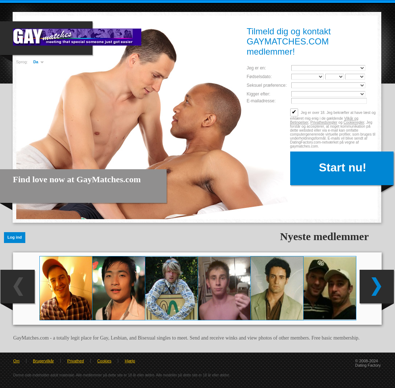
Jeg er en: (256, 68)
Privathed (75, 361)
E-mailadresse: (261, 100)
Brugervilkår (43, 361)
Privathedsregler (324, 122)
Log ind (15, 237)
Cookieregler (353, 122)
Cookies (104, 361)
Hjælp (130, 361)
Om (16, 361)
